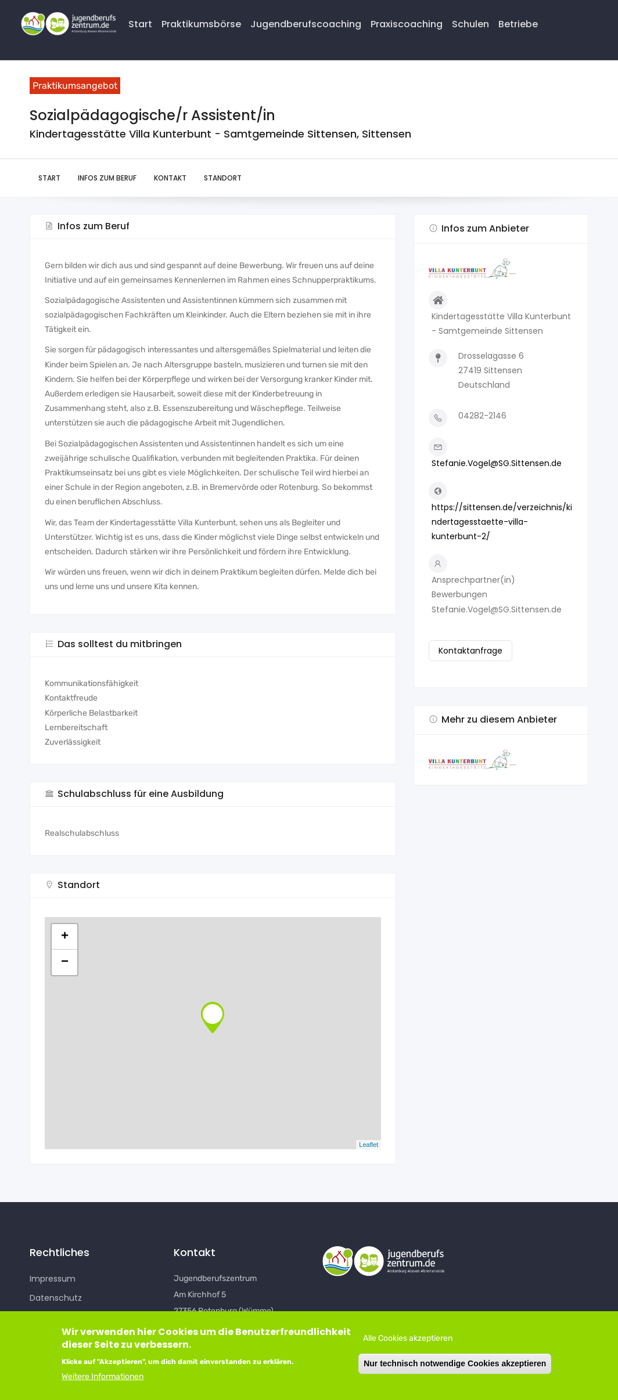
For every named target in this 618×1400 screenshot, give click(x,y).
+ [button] (65, 937)
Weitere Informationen (102, 1376)
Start (140, 24)
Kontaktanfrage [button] (470, 650)
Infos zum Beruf (107, 178)
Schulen (470, 24)
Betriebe (518, 24)
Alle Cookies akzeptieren (407, 1338)
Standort (223, 178)
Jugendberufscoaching (305, 24)
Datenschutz (56, 1298)
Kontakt (170, 178)
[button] (501, 759)
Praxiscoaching (407, 24)
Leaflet (368, 1144)
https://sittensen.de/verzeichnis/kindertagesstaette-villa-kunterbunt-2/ (502, 521)
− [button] (65, 962)
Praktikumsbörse (201, 24)
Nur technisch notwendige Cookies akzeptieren (455, 1363)
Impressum (53, 1278)
